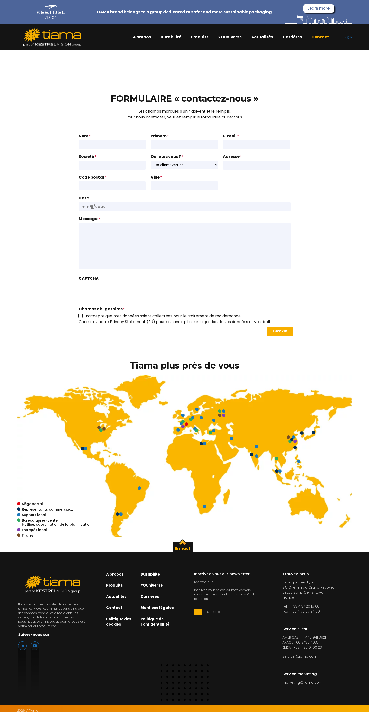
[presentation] (115, 292)
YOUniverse (230, 37)
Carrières (292, 37)
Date (84, 198)
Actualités (262, 37)
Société (87, 156)
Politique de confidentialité (155, 621)
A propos (142, 37)
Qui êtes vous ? (167, 156)
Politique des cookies (118, 621)
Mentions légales (157, 607)
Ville (156, 177)
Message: (89, 218)
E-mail (231, 136)
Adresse (232, 156)
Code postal (92, 177)
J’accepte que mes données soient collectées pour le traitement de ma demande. (163, 316)
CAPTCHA (89, 278)
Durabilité (171, 37)
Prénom (160, 136)
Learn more (319, 8)
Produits (199, 37)
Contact (320, 37)
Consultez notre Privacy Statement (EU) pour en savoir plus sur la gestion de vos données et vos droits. (176, 321)
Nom (85, 136)
